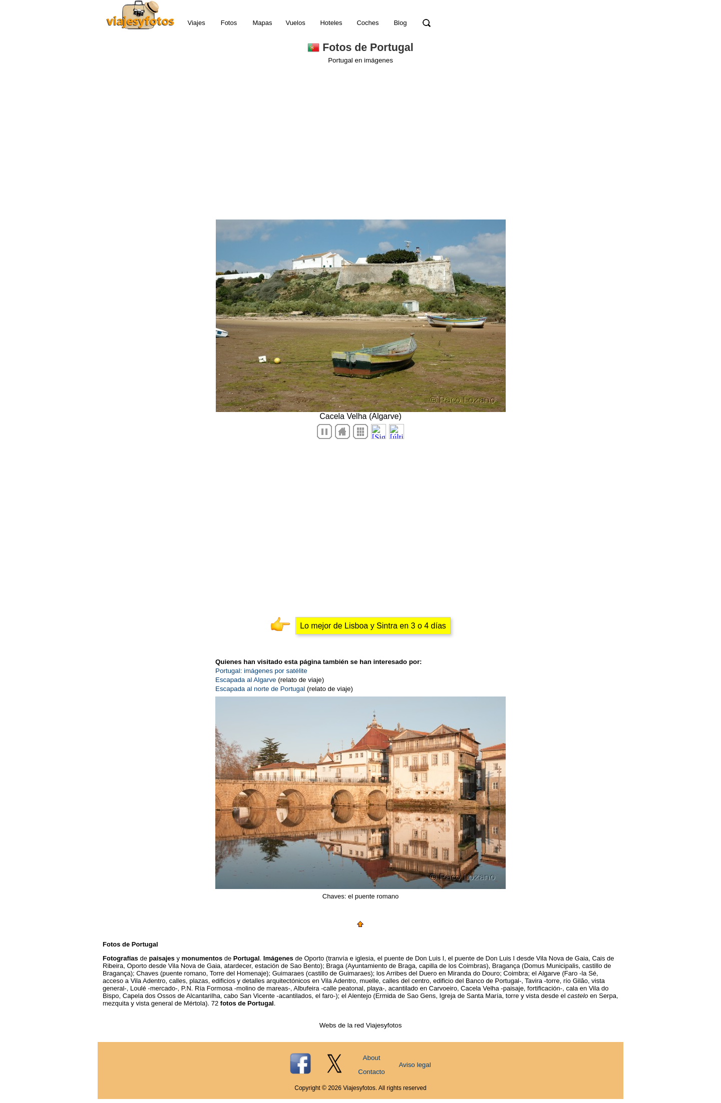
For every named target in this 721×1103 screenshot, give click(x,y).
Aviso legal (415, 1064)
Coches (367, 22)
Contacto (371, 1072)
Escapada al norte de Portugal (260, 688)
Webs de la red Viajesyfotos (360, 1025)
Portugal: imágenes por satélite (261, 670)
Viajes (196, 22)
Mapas (262, 22)
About (372, 1058)
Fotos (229, 22)
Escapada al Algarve (245, 680)
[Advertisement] (360, 139)
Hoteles (331, 22)
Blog (400, 22)
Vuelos (295, 22)
